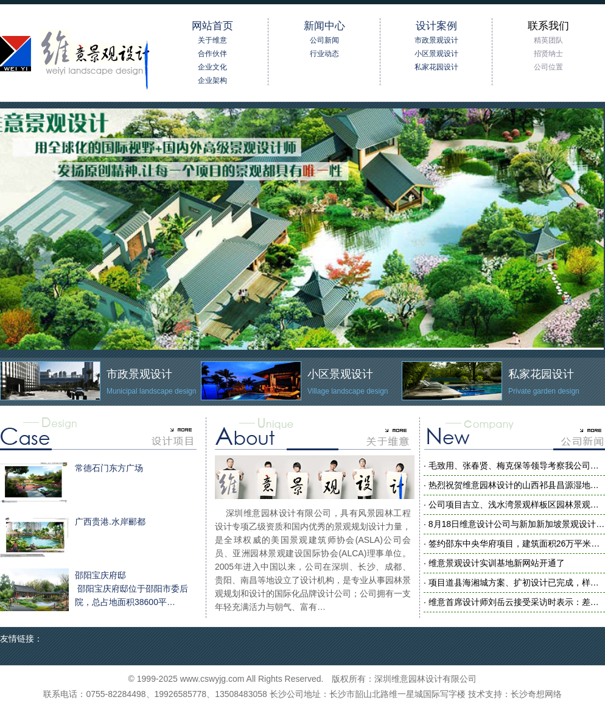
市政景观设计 (436, 40)
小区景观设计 (436, 53)
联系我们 (548, 26)
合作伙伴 (212, 53)
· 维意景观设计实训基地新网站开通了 (494, 563)
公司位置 (548, 67)
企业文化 (212, 67)
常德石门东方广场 (71, 482)
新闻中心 (324, 26)
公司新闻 (324, 40)
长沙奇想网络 (536, 694)
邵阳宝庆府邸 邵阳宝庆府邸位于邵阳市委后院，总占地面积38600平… (94, 589)
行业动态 (324, 53)
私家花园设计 (436, 67)
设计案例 (436, 26)
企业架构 (212, 80)
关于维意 (212, 40)
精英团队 (548, 40)
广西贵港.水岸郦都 (72, 536)
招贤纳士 (548, 53)
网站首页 (212, 26)
